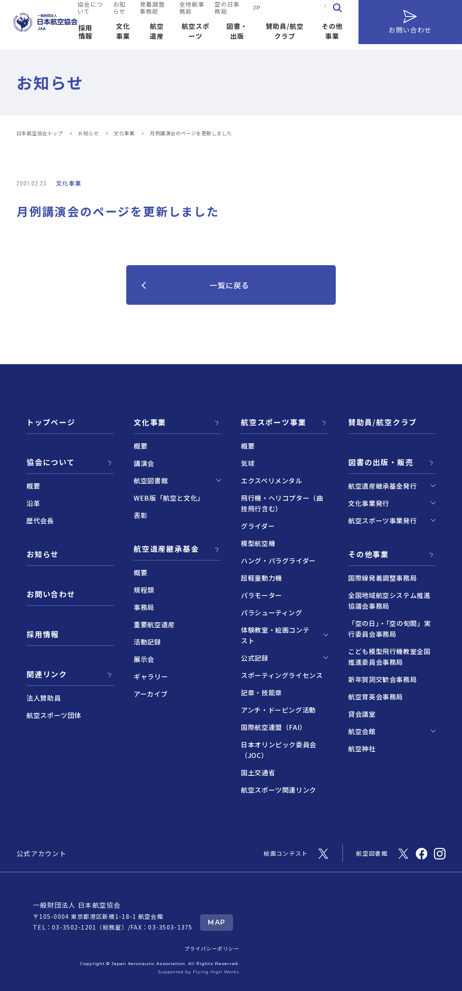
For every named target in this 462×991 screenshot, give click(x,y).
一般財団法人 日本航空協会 (77, 905)
